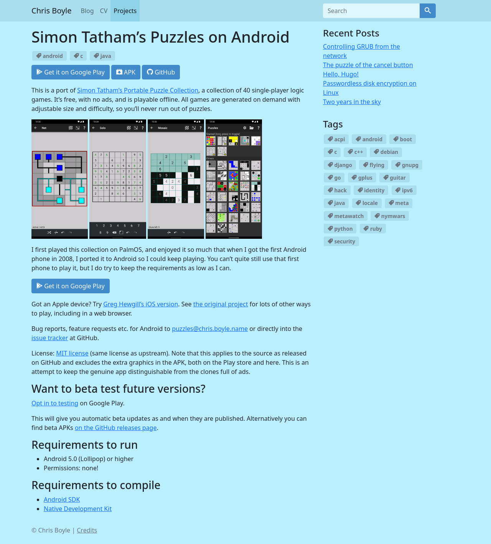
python (340, 228)
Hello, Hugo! (341, 74)
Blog (87, 11)
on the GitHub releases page (116, 427)
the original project (220, 304)
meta (399, 203)
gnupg (407, 165)
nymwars (389, 216)
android (49, 56)
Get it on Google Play (70, 72)
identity (371, 190)
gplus (361, 177)
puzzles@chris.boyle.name (210, 328)
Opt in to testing (54, 403)
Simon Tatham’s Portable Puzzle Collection (137, 90)
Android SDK (62, 499)
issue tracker (49, 338)
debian (386, 151)
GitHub (161, 72)
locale (366, 203)
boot (402, 139)
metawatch (346, 216)
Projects (125, 11)
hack (337, 190)
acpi (336, 139)
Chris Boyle (51, 10)
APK (125, 72)
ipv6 (403, 190)
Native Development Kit (78, 508)
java (102, 56)
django (340, 165)
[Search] (428, 10)
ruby (372, 228)
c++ (355, 151)
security (341, 241)
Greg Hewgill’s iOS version (140, 304)
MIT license (72, 353)
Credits (87, 530)
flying (373, 165)
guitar (394, 177)
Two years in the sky (352, 102)
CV (104, 11)
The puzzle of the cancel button (368, 65)
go (334, 177)
